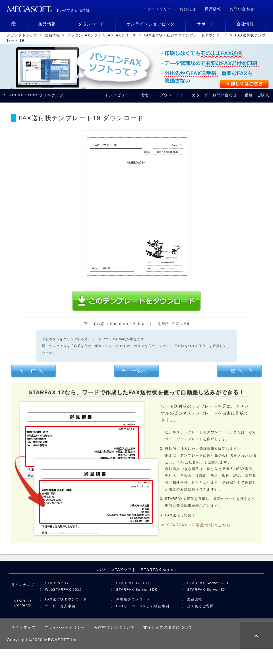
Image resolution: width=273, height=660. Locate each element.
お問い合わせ (242, 9)
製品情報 (52, 35)
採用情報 (213, 9)
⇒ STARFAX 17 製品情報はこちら (196, 525)
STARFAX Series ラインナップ (34, 95)
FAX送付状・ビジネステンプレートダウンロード (186, 35)
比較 (144, 95)
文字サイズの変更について (168, 627)
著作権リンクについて (114, 627)
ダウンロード (172, 95)
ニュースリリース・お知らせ (169, 9)
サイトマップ (23, 627)
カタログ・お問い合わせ (214, 95)
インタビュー (117, 95)
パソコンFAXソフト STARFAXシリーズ (101, 35)
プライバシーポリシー (64, 627)
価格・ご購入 (257, 95)
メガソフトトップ (22, 35)
